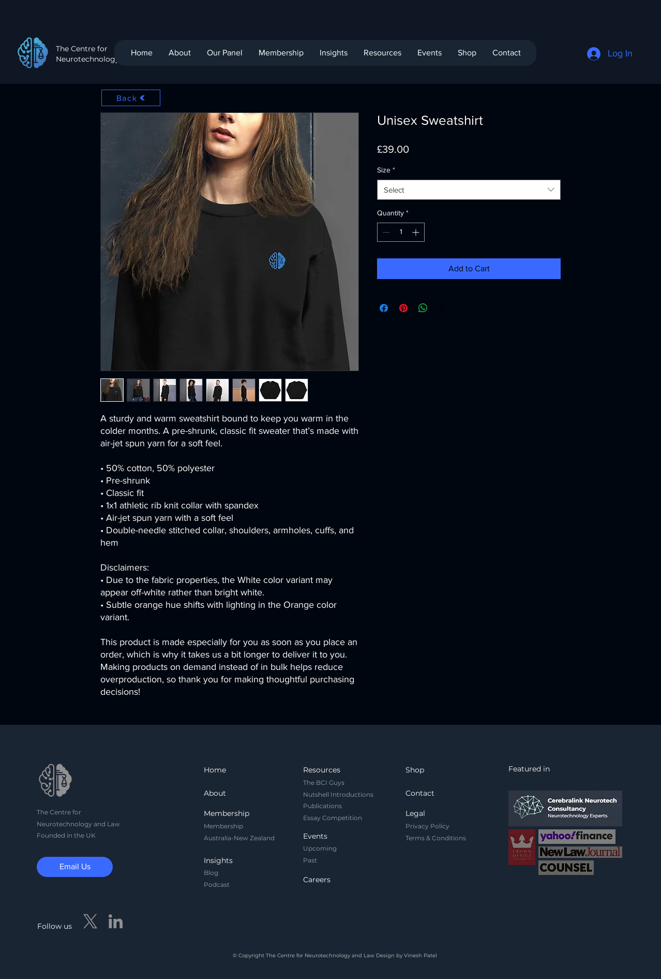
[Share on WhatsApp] (423, 308)
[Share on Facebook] (384, 308)
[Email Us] (75, 867)
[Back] (130, 98)
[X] (90, 921)
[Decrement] (385, 232)
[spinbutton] (401, 232)
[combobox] (469, 190)
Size (386, 170)
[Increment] (416, 232)
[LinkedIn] (116, 921)
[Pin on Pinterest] (403, 308)
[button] (280, 53)
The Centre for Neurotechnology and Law (104, 54)
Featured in (529, 768)
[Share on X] (443, 308)
